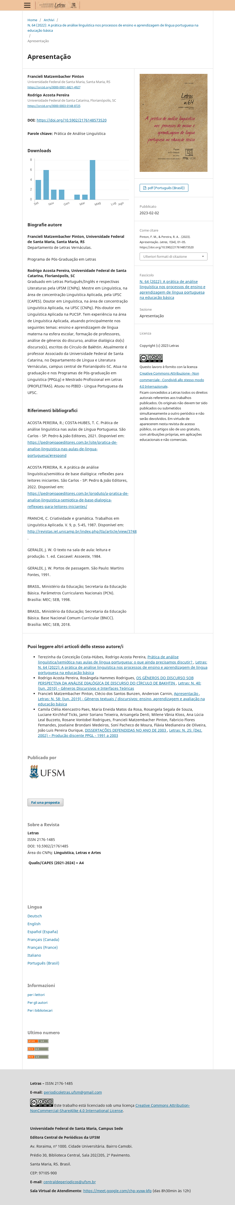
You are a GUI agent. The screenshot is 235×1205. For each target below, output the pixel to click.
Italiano (34, 955)
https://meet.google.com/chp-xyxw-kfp (117, 1190)
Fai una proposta (45, 802)
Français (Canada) (43, 939)
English (34, 923)
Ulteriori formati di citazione (165, 256)
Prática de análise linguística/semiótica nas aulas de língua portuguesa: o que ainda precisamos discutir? (115, 659)
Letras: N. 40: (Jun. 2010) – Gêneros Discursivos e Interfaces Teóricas (119, 686)
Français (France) (43, 947)
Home (32, 20)
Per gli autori (37, 1002)
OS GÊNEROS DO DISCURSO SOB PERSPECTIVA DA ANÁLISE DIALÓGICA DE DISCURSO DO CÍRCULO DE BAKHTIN (116, 680)
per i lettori (36, 994)
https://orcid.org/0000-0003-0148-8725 (54, 106)
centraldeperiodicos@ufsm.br (69, 1181)
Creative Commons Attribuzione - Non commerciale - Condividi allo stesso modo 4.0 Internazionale (172, 380)
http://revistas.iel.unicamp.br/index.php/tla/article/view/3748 (82, 531)
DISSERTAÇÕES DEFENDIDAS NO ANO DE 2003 (126, 730)
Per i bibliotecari (40, 1010)
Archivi (49, 20)
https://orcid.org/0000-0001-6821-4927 (54, 87)
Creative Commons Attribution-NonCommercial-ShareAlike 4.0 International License (110, 1108)
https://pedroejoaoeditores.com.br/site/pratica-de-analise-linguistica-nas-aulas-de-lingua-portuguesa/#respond (72, 449)
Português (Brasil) (43, 963)
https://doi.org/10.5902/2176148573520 (72, 120)
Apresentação (186, 693)
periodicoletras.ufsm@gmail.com (73, 1092)
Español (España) (43, 931)
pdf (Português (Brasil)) (166, 187)
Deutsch (35, 915)
